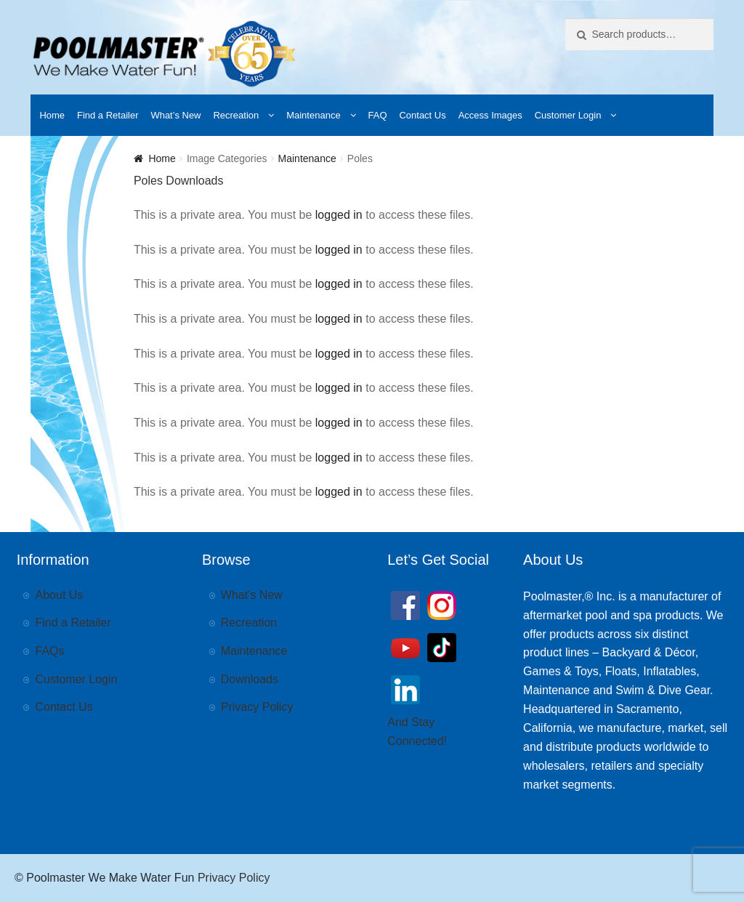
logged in (339, 215)
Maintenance (313, 115)
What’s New (175, 115)
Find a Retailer (108, 115)
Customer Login (568, 115)
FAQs (50, 651)
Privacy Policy (257, 707)
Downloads (249, 679)
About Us (60, 595)
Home (52, 115)
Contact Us (422, 115)
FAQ (377, 115)
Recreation (236, 115)
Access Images (490, 115)
